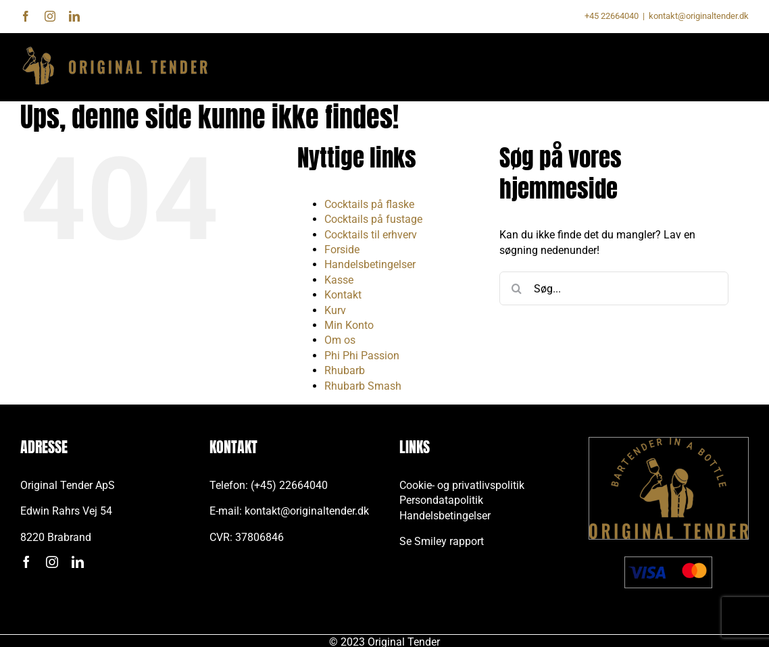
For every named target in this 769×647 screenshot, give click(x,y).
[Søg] (516, 288)
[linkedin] (78, 562)
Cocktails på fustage (373, 219)
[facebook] (26, 562)
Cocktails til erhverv (370, 234)
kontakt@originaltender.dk (699, 16)
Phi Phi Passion (361, 355)
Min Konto (349, 325)
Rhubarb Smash (362, 386)
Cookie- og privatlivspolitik (461, 485)
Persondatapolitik (441, 500)
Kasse (338, 280)
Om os (339, 340)
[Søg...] (613, 288)
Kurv (335, 310)
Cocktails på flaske (369, 204)
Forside (341, 249)
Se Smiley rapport (441, 541)
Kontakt (343, 294)
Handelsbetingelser (370, 264)
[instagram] (52, 562)
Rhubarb (344, 370)
